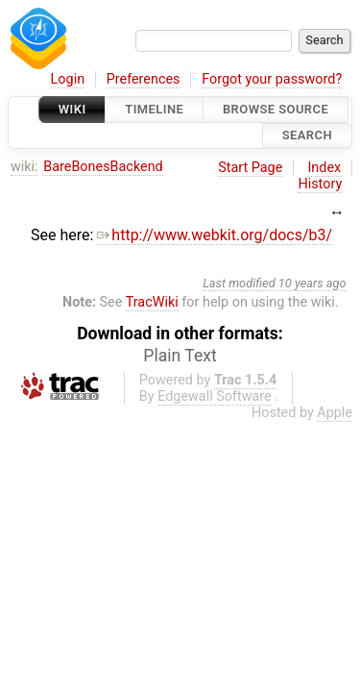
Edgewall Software (214, 396)
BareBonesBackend (103, 167)
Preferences (143, 79)
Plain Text (179, 355)
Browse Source (275, 109)
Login (68, 79)
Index (324, 168)
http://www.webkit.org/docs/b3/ (214, 235)
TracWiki (152, 302)
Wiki (72, 109)
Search (307, 136)
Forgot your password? (272, 79)
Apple (334, 413)
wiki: (24, 167)
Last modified (239, 283)
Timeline (154, 109)
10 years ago (312, 283)
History (320, 184)
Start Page (250, 168)
